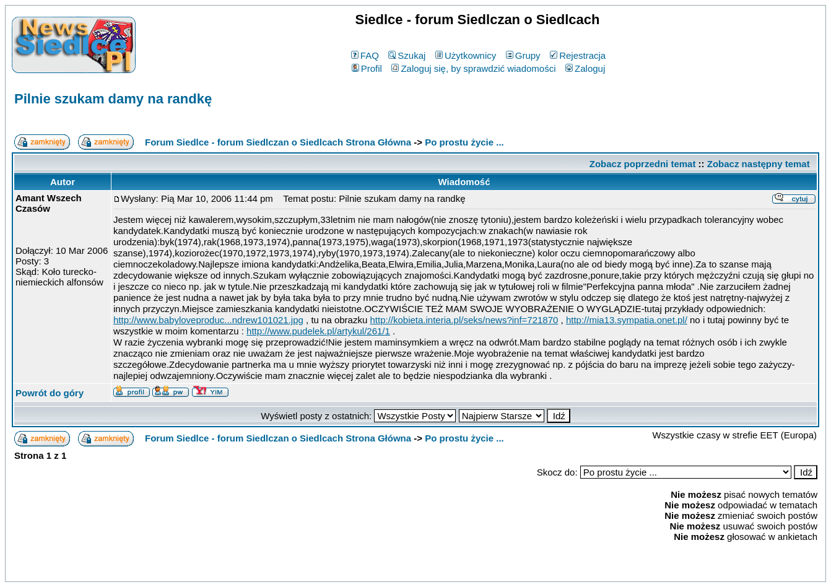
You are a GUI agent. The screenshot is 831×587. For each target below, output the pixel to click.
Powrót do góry (49, 393)
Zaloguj (585, 68)
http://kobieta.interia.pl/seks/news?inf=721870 (464, 320)
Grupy (523, 55)
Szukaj (406, 55)
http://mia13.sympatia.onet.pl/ (626, 320)
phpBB (387, 570)
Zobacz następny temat (758, 164)
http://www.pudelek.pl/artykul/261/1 (318, 331)
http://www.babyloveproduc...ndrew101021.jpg (208, 320)
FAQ (365, 55)
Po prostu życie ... (464, 142)
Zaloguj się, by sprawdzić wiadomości (473, 68)
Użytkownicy (465, 55)
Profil (367, 68)
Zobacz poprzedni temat (643, 164)
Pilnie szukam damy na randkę (113, 99)
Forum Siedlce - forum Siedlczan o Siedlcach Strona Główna (278, 142)
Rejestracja (578, 55)
